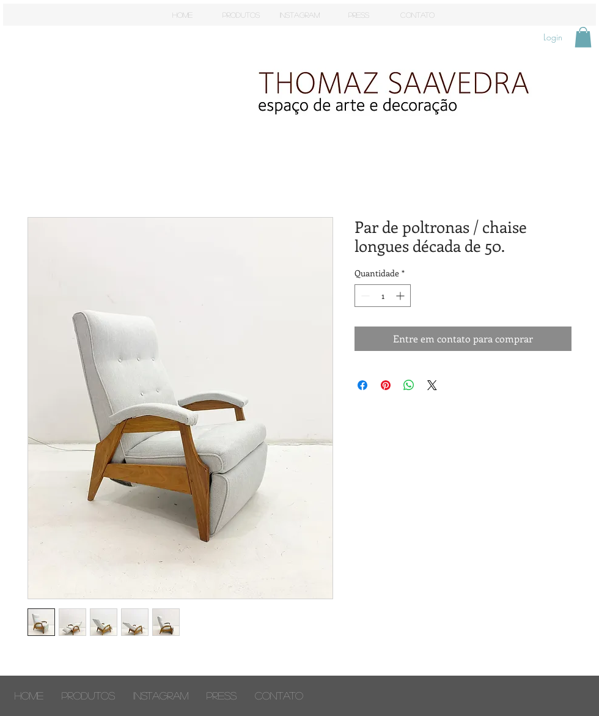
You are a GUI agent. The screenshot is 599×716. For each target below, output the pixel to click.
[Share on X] (432, 385)
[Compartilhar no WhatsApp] (409, 385)
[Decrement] (364, 295)
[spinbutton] (383, 295)
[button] (583, 37)
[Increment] (401, 295)
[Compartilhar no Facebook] (362, 385)
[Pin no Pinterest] (385, 385)
